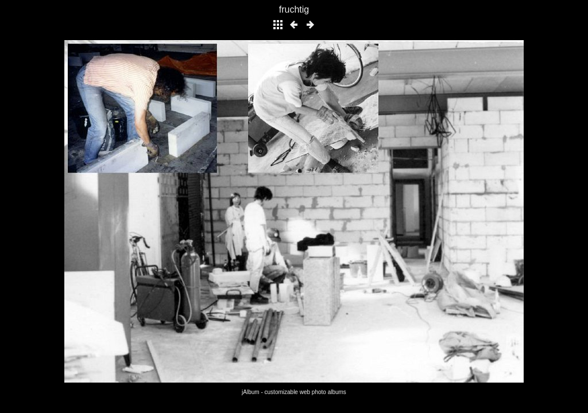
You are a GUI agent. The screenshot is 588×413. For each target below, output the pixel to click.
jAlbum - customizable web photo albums (294, 392)
